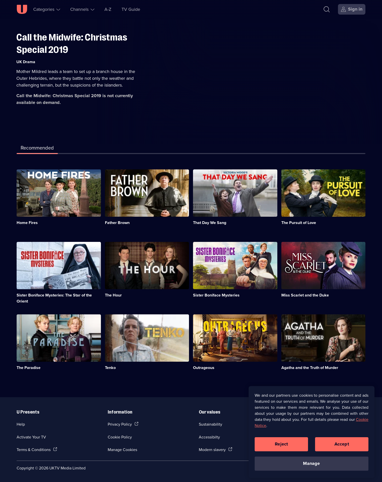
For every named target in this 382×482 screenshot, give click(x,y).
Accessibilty (209, 437)
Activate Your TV (31, 437)
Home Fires (27, 223)
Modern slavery (212, 449)
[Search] (328, 9)
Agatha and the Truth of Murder (309, 367)
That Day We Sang (209, 223)
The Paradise (29, 367)
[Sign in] (351, 9)
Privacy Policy (120, 424)
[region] (311, 435)
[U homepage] (22, 9)
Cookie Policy (120, 437)
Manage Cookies (122, 449)
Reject (281, 447)
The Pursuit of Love (298, 223)
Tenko (110, 367)
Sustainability (210, 424)
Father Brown (117, 223)
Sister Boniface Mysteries (216, 295)
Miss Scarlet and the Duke (305, 295)
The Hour (113, 295)
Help (21, 424)
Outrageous (203, 367)
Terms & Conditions (34, 449)
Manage (311, 466)
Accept (341, 447)
